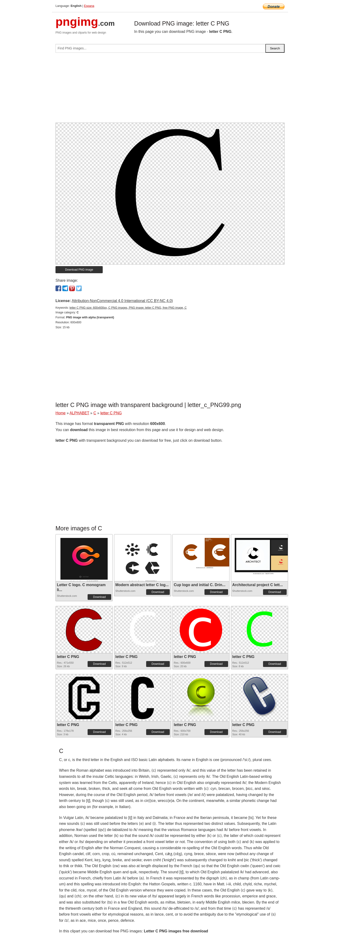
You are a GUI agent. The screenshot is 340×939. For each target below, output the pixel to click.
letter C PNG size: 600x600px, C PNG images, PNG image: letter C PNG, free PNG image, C (128, 307)
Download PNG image (79, 269)
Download (99, 597)
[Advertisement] (170, 89)
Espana (89, 6)
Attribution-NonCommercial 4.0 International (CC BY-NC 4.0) (122, 301)
